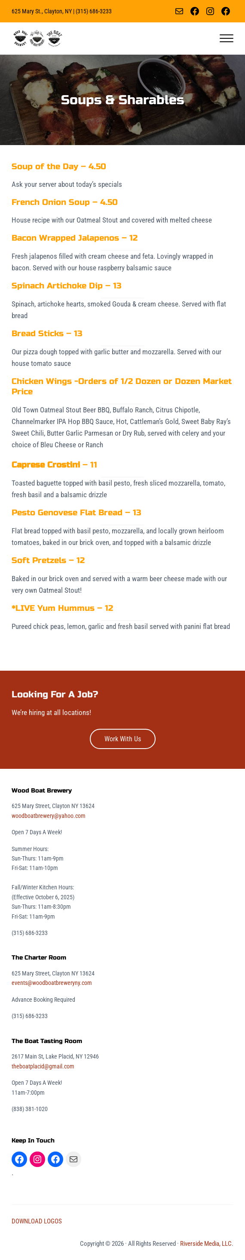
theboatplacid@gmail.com (43, 1066)
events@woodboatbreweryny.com (52, 982)
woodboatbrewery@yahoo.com (49, 815)
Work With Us (122, 739)
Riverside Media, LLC (206, 1244)
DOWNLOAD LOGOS (37, 1221)
